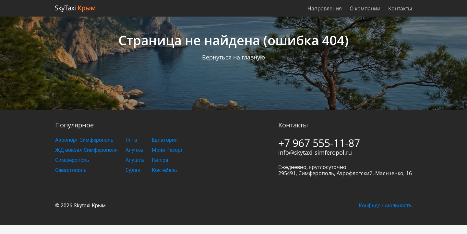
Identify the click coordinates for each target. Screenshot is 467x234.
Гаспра (160, 160)
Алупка (134, 150)
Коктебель (164, 170)
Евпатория (165, 140)
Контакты (400, 8)
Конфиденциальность (385, 205)
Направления (324, 8)
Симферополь (72, 160)
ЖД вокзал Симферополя (86, 150)
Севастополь (71, 170)
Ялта (131, 140)
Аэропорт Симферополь (84, 140)
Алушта (135, 160)
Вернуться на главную (233, 57)
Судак (133, 170)
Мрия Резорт (167, 150)
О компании (365, 8)
